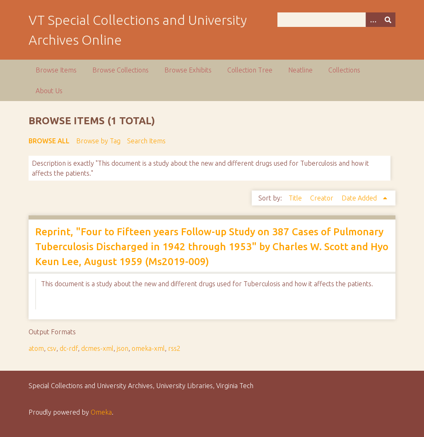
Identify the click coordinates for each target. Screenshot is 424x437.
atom (36, 348)
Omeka (101, 412)
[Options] (373, 19)
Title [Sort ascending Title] (296, 198)
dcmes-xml (97, 348)
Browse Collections (120, 70)
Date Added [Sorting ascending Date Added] (360, 198)
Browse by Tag (98, 141)
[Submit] (388, 19)
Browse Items (56, 70)
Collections (344, 70)
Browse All (49, 141)
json (122, 348)
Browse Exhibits (188, 70)
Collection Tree (249, 70)
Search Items (146, 141)
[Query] (336, 19)
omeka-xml (148, 348)
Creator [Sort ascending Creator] (322, 198)
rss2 (174, 348)
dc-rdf (69, 348)
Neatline (300, 70)
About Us (49, 90)
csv (51, 348)
